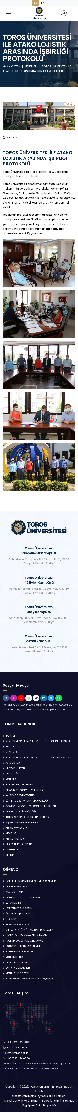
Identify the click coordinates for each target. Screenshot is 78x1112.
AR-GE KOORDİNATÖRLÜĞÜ (21, 811)
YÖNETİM (11, 779)
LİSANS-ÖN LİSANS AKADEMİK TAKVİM (26, 935)
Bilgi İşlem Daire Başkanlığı (39, 1105)
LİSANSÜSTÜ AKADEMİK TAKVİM (23, 946)
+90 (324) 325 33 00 (18, 1042)
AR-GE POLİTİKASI (15, 838)
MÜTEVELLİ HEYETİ (15, 768)
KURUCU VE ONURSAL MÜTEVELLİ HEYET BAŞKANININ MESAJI (38, 757)
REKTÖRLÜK (12, 773)
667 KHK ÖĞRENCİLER (18, 967)
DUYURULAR (12, 849)
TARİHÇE (10, 735)
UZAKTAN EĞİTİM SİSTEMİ (19, 908)
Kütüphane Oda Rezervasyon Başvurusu (30, 978)
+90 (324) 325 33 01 (18, 1047)
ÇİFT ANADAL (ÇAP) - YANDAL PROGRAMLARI (30, 929)
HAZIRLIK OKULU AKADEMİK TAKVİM (25, 940)
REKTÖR (10, 746)
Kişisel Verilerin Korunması (21, 1100)
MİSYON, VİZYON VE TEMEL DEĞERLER (26, 789)
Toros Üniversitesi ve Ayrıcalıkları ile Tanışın (37, 1096)
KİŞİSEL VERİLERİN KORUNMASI (22, 822)
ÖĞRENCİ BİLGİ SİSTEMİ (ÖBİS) (23, 897)
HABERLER (31, 66)
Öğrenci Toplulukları (18, 913)
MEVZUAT (11, 833)
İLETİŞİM (10, 855)
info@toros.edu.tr (17, 1052)
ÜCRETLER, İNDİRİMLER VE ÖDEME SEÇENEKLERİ (31, 881)
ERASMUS (11, 919)
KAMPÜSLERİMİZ (14, 892)
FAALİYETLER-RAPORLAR (19, 844)
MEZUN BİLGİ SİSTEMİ (17, 973)
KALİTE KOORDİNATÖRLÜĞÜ (21, 795)
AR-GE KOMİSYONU (17, 827)
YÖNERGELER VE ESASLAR (19, 951)
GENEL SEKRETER (15, 752)
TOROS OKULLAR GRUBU (19, 784)
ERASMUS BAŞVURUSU (18, 924)
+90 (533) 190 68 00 (18, 1058)
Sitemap (68, 1100)
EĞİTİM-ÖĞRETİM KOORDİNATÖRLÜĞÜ (27, 800)
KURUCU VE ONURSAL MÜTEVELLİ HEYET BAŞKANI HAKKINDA (38, 741)
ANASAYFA (12, 66)
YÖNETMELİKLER (14, 957)
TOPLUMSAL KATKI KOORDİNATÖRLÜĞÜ (27, 817)
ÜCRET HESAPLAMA (16, 886)
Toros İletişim (50, 1100)
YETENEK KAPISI (14, 902)
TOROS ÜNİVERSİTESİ (42, 1086)
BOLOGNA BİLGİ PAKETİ (18, 962)
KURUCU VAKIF (14, 762)
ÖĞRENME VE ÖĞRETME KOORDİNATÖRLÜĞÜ (31, 806)
